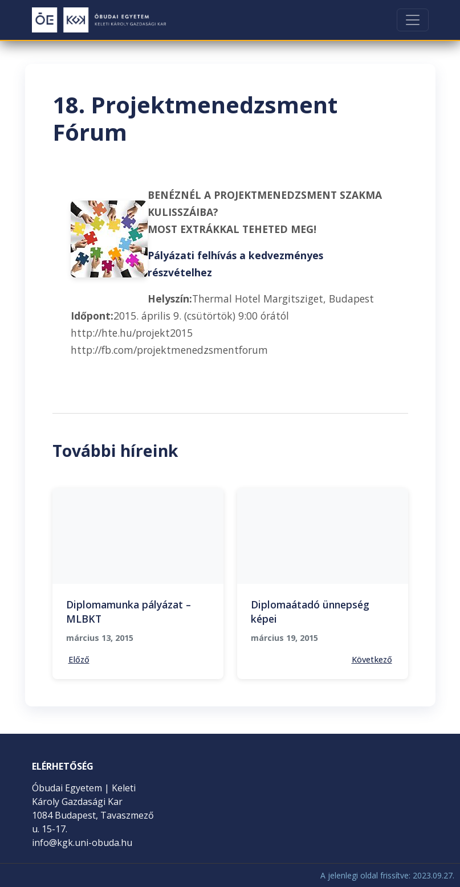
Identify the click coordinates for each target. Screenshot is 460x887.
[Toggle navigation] (413, 20)
